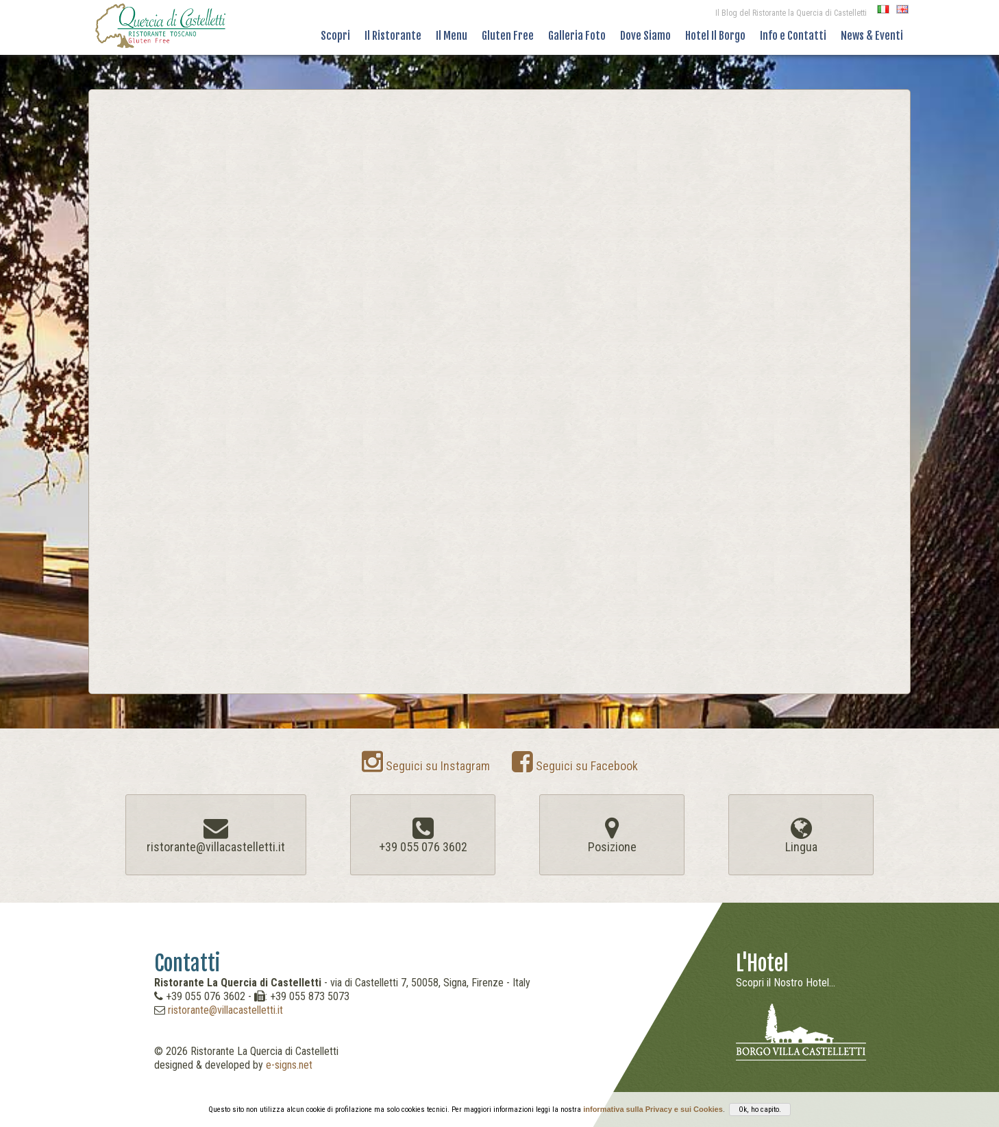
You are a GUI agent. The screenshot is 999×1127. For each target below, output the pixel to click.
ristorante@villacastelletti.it (225, 1010)
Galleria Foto (577, 36)
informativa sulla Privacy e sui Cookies (653, 1109)
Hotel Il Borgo (715, 36)
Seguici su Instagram (426, 766)
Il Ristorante (393, 36)
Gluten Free (508, 36)
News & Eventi (872, 36)
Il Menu (451, 36)
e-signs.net (289, 1064)
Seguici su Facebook (575, 766)
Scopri (335, 36)
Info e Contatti (793, 36)
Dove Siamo (645, 36)
